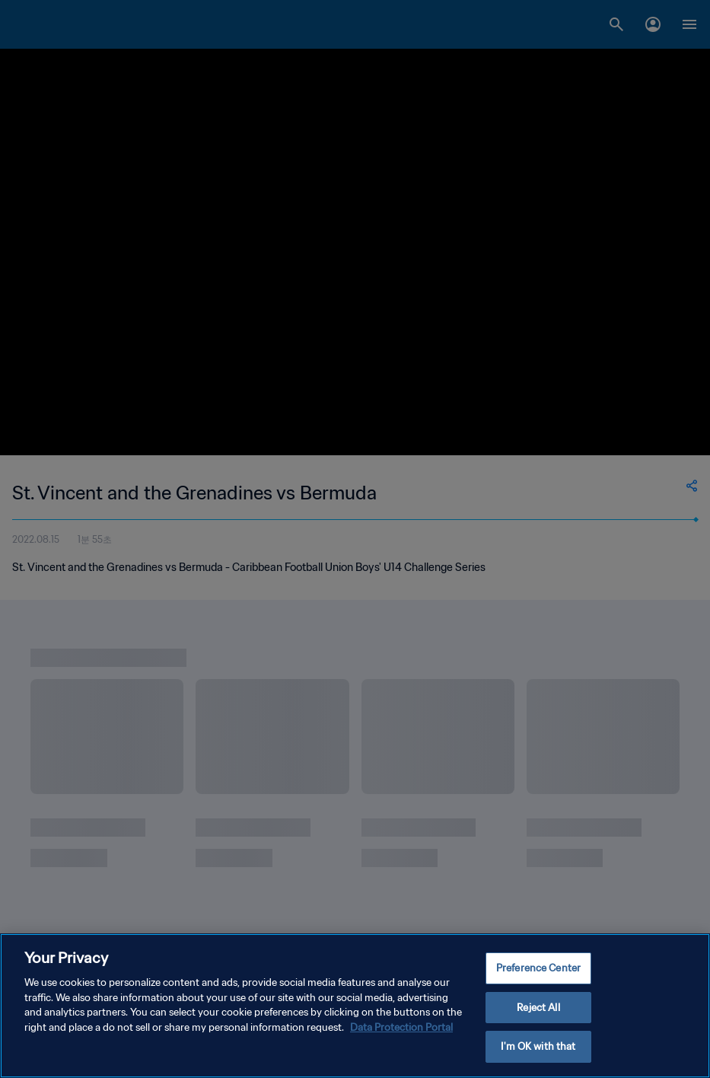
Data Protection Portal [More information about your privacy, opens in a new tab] (401, 1028)
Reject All (538, 1009)
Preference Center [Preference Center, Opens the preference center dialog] (538, 969)
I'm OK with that (538, 1048)
